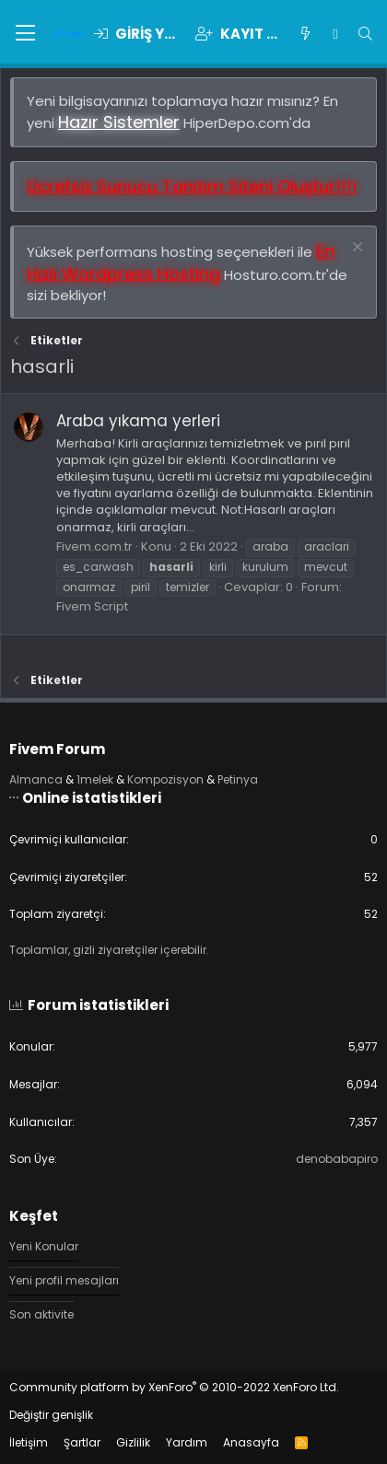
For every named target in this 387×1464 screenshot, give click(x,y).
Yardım (186, 1442)
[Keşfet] (305, 34)
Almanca (36, 779)
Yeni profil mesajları (64, 1280)
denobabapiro (337, 1159)
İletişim (28, 1442)
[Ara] (365, 34)
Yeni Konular (43, 1246)
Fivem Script (92, 606)
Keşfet (33, 1216)
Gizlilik (133, 1442)
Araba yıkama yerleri (138, 421)
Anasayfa (251, 1442)
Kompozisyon (165, 779)
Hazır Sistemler (119, 122)
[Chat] (334, 34)
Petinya (237, 779)
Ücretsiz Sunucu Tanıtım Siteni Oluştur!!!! (192, 186)
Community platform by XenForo (174, 1387)
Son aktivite (41, 1314)
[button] (25, 34)
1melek (94, 779)
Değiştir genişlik (51, 1415)
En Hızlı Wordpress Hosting (180, 262)
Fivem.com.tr (94, 546)
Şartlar (82, 1442)
